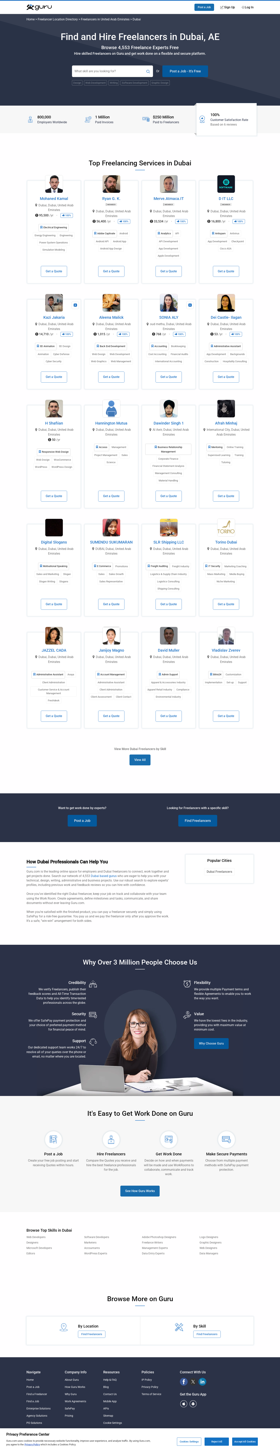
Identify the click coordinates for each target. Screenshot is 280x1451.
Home (30, 19)
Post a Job (204, 7)
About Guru (72, 1379)
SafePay (70, 1408)
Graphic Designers (210, 1242)
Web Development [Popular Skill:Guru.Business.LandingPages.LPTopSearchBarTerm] (95, 82)
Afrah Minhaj (226, 423)
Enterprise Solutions (38, 1408)
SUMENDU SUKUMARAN (111, 542)
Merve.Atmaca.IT (169, 198)
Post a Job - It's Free (185, 71)
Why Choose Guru (211, 1043)
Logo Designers (209, 1237)
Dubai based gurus (104, 876)
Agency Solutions (36, 1415)
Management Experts (155, 1248)
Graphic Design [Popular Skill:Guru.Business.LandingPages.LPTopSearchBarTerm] (159, 82)
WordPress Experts (95, 1253)
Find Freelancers (198, 821)
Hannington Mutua (111, 423)
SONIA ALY (168, 317)
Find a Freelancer (36, 1394)
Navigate (33, 1372)
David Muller (168, 650)
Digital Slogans (54, 542)
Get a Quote (54, 271)
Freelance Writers (152, 1242)
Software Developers (96, 1237)
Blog (106, 1386)
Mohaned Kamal (54, 198)
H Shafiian (54, 423)
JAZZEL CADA (54, 650)
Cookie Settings (112, 1422)
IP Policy (147, 1379)
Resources (111, 1372)
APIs (106, 1408)
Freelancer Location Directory (58, 19)
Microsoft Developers (39, 1248)
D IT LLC (226, 198)
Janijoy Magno (111, 650)
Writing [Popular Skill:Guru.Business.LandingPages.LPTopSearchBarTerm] (114, 82)
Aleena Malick (111, 317)
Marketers (90, 1242)
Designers (32, 1242)
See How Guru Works (140, 1191)
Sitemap (108, 1415)
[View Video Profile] (75, 305)
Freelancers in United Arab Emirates (105, 19)
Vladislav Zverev (226, 650)
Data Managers (209, 1253)
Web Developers (36, 1237)
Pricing (69, 1415)
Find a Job (32, 1401)
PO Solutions (34, 1422)
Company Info (76, 1372)
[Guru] (39, 7)
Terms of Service (151, 1394)
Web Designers (208, 1248)
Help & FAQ (110, 1379)
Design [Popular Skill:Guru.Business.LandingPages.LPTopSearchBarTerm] (77, 82)
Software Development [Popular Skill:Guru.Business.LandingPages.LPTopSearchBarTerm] (134, 82)
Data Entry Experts (153, 1253)
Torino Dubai (226, 542)
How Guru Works (75, 1386)
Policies (148, 1372)
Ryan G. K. (111, 198)
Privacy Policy (150, 1386)
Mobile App (110, 1401)
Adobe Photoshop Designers (159, 1237)
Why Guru (71, 1394)
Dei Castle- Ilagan (226, 317)
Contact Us (110, 1394)
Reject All (216, 1443)
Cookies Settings (189, 1443)
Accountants (92, 1248)
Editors (30, 1253)
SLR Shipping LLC (168, 542)
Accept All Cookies (245, 1443)
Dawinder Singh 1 (169, 423)
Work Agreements (75, 1401)
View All (140, 760)
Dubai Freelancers (219, 872)
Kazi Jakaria (54, 317)
